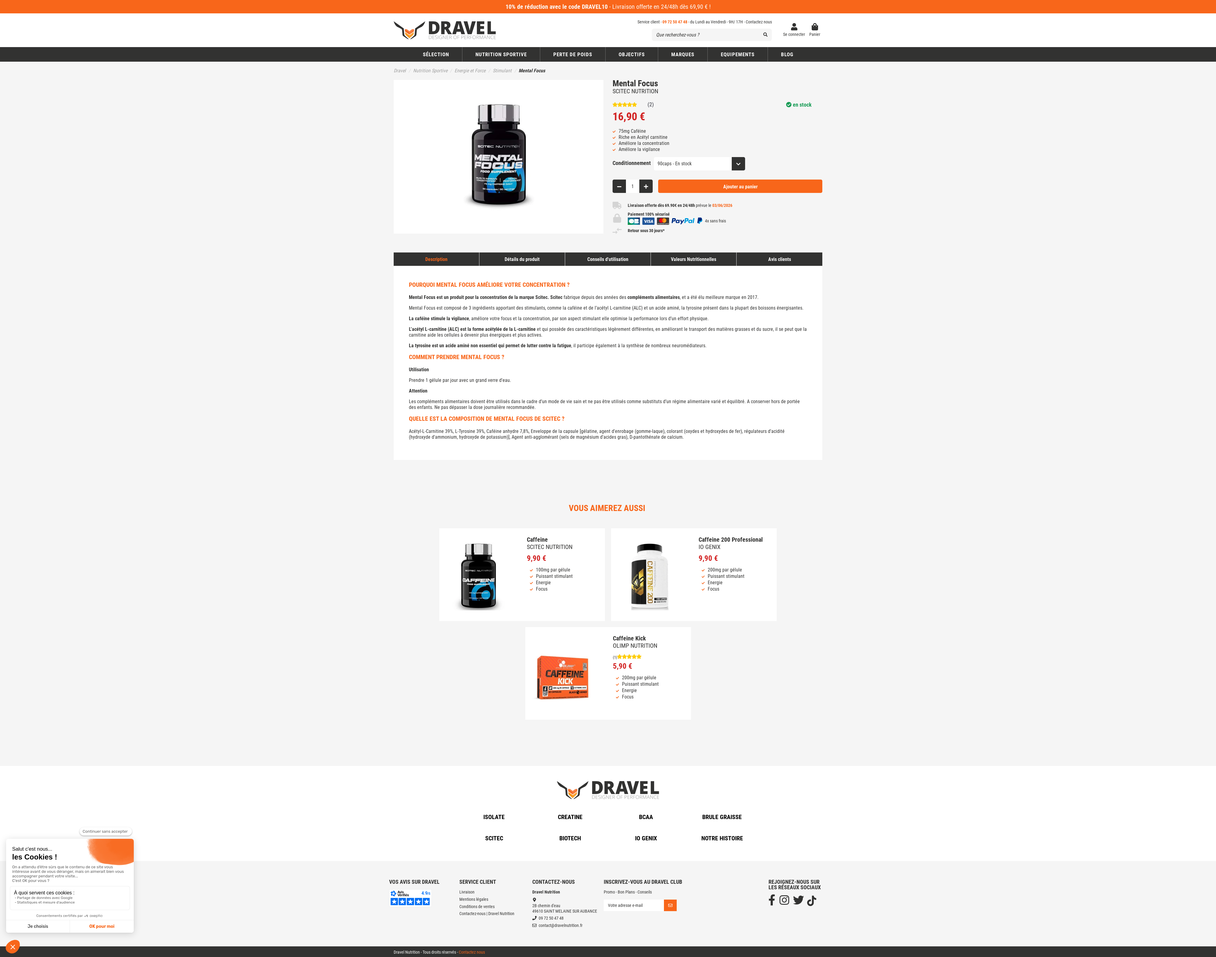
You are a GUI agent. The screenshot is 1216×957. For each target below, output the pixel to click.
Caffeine (537, 539)
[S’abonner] (670, 905)
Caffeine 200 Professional (731, 539)
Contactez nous (759, 21)
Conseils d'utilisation (607, 259)
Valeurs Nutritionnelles (693, 259)
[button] (631, 54)
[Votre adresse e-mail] (634, 905)
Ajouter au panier (740, 187)
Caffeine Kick (629, 638)
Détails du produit (522, 259)
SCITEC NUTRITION (635, 91)
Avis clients (779, 259)
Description (436, 259)
